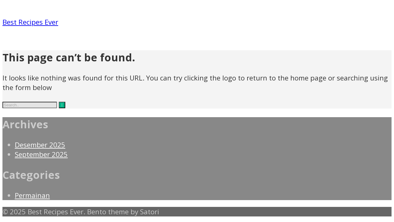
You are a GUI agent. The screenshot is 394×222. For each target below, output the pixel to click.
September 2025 (41, 154)
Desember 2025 (40, 145)
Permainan (32, 195)
